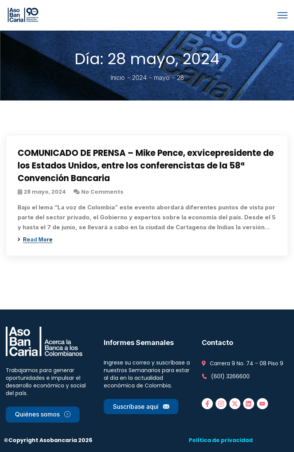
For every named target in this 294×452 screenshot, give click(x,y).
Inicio (117, 77)
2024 (139, 77)
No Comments (102, 192)
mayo (162, 77)
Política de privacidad (221, 440)
